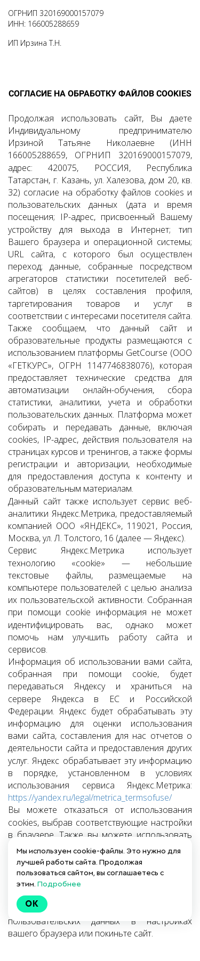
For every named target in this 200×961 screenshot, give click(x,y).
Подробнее (59, 884)
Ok (32, 903)
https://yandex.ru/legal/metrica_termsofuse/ (90, 797)
